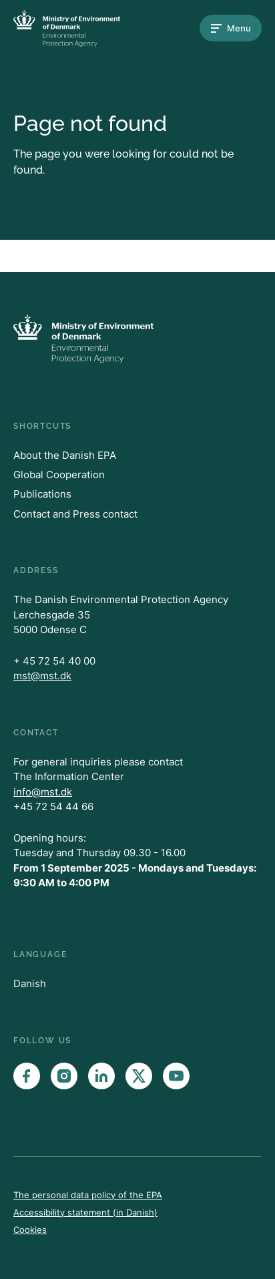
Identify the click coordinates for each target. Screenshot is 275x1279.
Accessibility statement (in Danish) (85, 1212)
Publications (42, 494)
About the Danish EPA (64, 455)
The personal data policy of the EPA (87, 1195)
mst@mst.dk (42, 675)
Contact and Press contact (75, 514)
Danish (29, 983)
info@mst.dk (42, 791)
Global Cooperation (59, 474)
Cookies (30, 1229)
